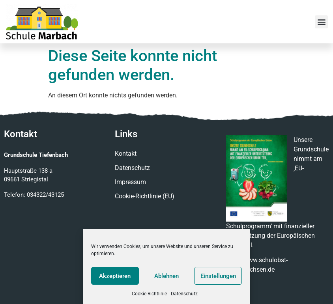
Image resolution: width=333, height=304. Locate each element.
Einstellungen (218, 276)
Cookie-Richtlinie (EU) (144, 196)
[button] (321, 21)
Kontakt (126, 153)
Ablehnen (166, 276)
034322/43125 (45, 194)
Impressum (130, 182)
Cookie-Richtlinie (149, 294)
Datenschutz (184, 294)
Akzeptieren (115, 276)
